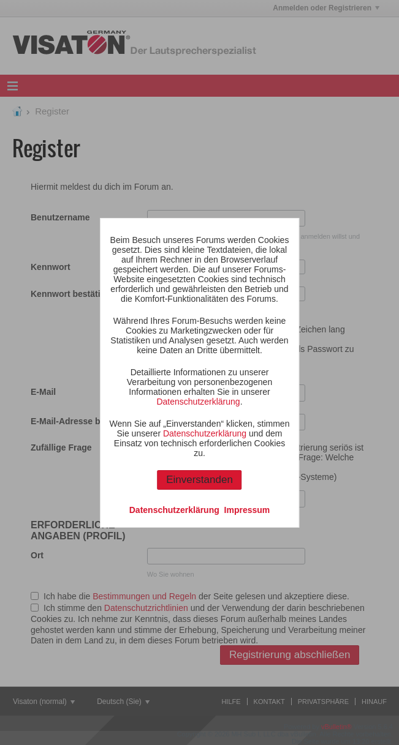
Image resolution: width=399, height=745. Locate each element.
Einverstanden (199, 479)
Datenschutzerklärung (198, 401)
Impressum (247, 510)
